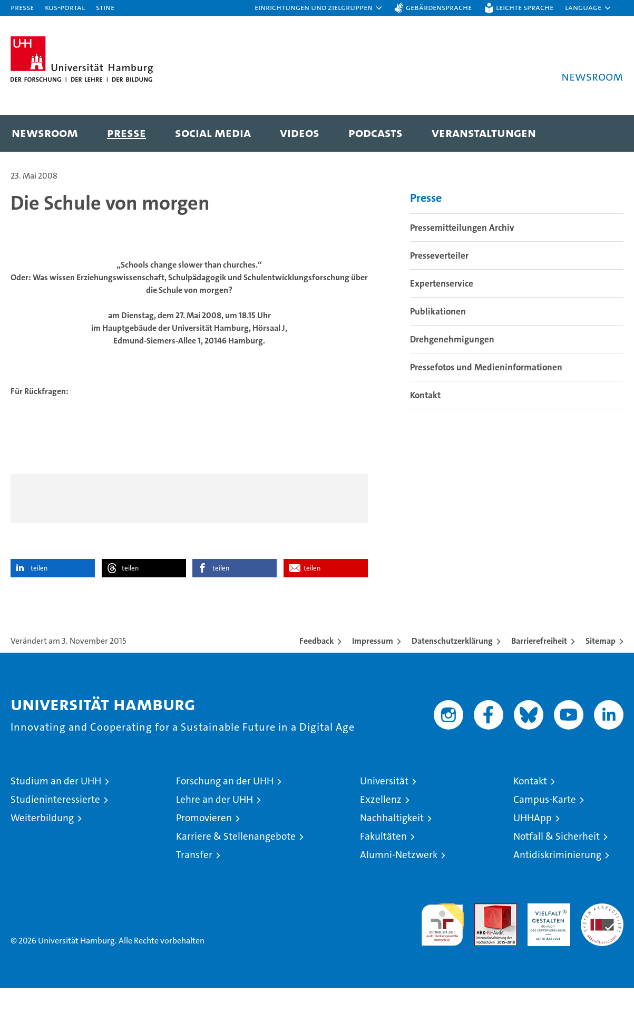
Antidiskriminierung (557, 889)
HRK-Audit (546, 943)
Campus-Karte (544, 834)
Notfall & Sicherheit (556, 871)
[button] (319, 8)
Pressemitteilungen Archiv (462, 262)
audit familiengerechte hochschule (442, 954)
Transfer (194, 889)
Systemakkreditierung (602, 943)
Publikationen (438, 345)
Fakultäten (383, 871)
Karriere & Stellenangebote (236, 871)
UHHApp (532, 852)
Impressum (372, 675)
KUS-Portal (65, 7)
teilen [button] (39, 602)
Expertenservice (441, 317)
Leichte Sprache (524, 7)
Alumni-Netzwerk (398, 889)
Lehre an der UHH (214, 834)
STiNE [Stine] (105, 7)
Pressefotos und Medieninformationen (486, 401)
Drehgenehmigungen (452, 373)
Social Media (213, 132)
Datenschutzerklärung (452, 675)
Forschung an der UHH (225, 815)
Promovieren (204, 852)
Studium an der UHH (56, 815)
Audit (484, 943)
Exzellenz (381, 834)
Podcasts (375, 132)
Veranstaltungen (484, 132)
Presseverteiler (439, 290)
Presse (22, 7)
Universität (384, 815)
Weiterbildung (42, 852)
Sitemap (601, 675)
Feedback (316, 675)
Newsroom (45, 132)
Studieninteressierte (55, 834)
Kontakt (425, 429)
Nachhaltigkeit (392, 852)
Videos (299, 132)
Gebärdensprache (439, 7)
